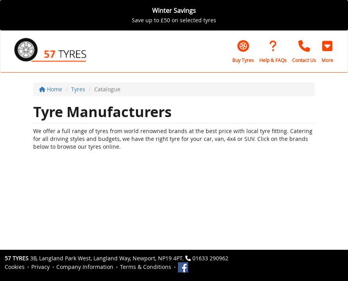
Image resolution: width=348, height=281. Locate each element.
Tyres (78, 89)
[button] (327, 51)
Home (50, 89)
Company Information (84, 266)
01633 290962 (210, 258)
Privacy (40, 266)
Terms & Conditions (145, 266)
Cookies (15, 266)
